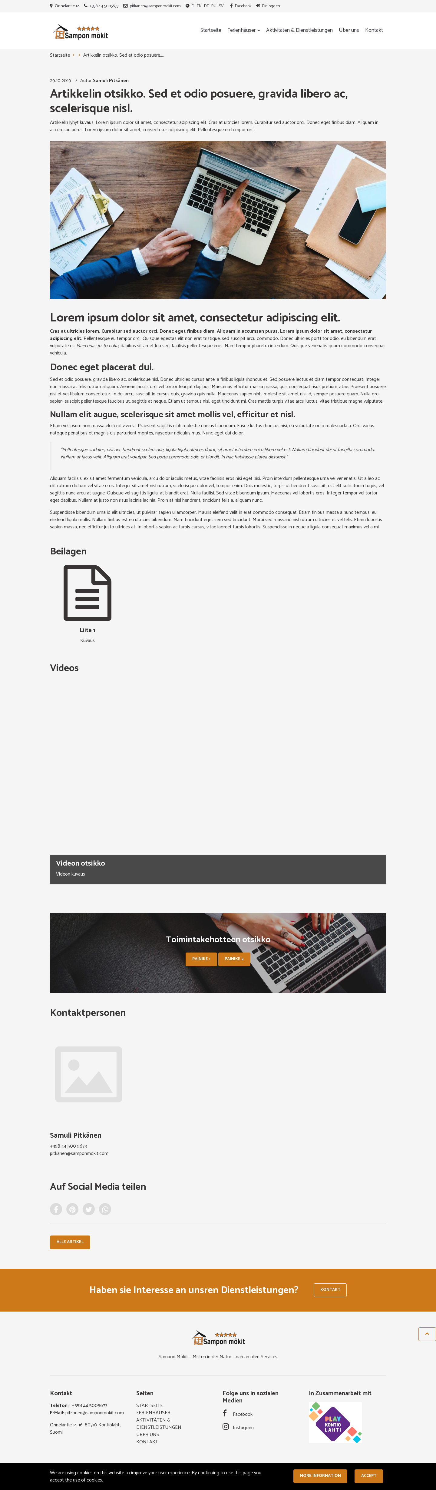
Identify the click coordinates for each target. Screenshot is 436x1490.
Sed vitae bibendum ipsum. (243, 493)
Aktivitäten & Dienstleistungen (299, 30)
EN (199, 6)
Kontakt (374, 30)
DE (206, 6)
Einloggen (271, 6)
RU (213, 6)
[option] (218, 782)
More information (320, 1475)
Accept (368, 1475)
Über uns (349, 30)
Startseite (210, 30)
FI (193, 6)
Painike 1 (201, 959)
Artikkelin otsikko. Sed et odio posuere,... (123, 55)
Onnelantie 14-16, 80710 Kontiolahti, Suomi (85, 1429)
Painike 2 (234, 959)
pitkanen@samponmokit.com (155, 6)
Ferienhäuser (242, 30)
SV (221, 6)
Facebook (243, 6)
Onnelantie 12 (67, 6)
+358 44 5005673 (104, 6)
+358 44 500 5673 (68, 1146)
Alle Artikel (70, 1242)
